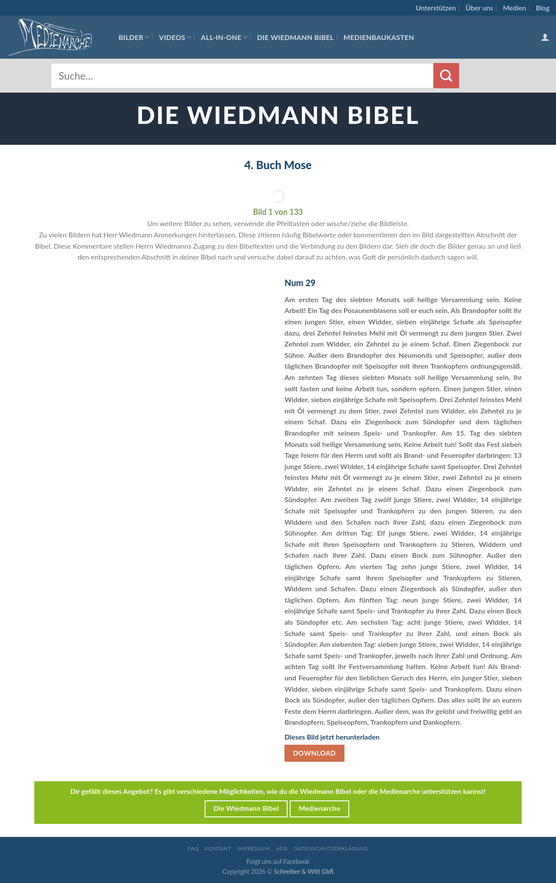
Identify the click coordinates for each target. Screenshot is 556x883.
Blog (542, 7)
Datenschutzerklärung (331, 848)
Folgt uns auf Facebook (277, 861)
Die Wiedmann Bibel (295, 37)
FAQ (193, 848)
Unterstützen (436, 7)
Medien (514, 7)
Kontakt (218, 848)
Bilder (134, 37)
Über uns (479, 7)
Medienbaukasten (379, 37)
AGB (282, 848)
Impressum (253, 848)
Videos (175, 37)
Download (314, 753)
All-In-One (224, 37)
